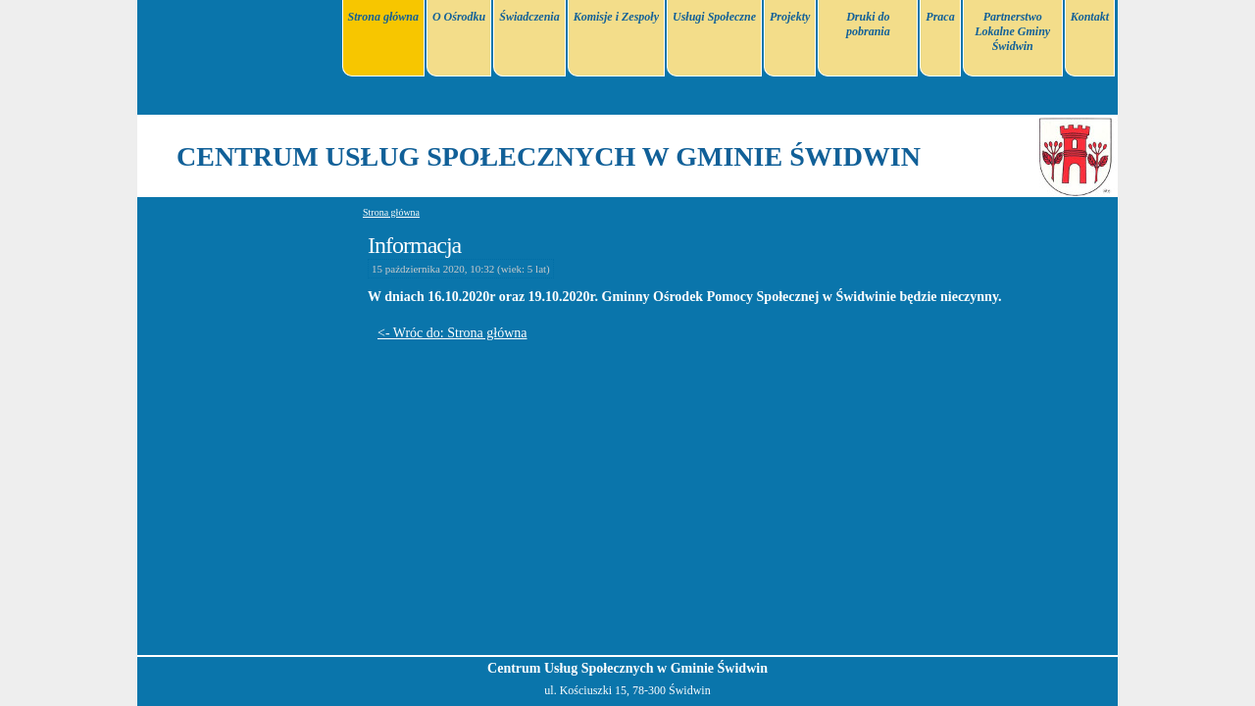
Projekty (790, 17)
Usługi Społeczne (714, 17)
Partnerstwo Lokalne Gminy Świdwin (1012, 31)
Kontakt (1090, 17)
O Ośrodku (458, 17)
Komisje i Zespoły (616, 17)
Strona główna (383, 17)
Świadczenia (529, 17)
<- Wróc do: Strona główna (452, 333)
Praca (940, 17)
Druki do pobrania (868, 24)
